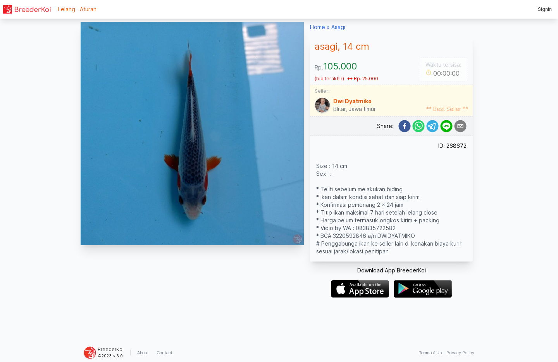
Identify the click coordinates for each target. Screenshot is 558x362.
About (143, 352)
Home (317, 27)
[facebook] (404, 126)
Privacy (460, 353)
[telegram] (432, 126)
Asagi (338, 27)
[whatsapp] (418, 126)
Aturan (88, 9)
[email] (460, 126)
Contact (164, 352)
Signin (545, 9)
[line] (446, 126)
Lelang (66, 9)
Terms (431, 353)
